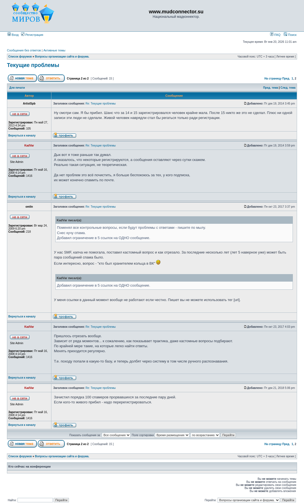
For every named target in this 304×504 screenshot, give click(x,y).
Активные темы (54, 50)
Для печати (17, 87)
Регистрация (32, 34)
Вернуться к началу (22, 135)
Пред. (286, 78)
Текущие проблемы (33, 65)
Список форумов (20, 56)
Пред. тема (270, 87)
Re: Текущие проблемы (101, 103)
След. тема (287, 87)
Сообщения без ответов (24, 50)
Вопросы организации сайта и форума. (62, 56)
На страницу (272, 78)
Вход (13, 34)
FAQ (275, 34)
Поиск (290, 34)
